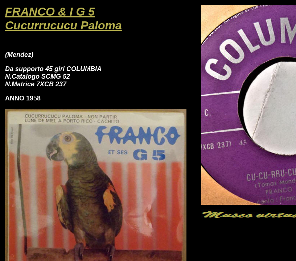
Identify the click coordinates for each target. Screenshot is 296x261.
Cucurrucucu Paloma (63, 25)
